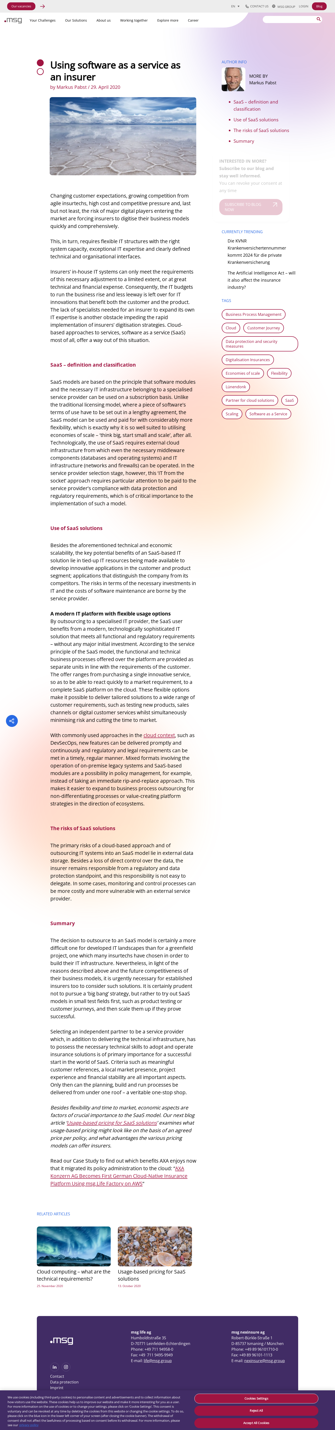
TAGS (226, 300)
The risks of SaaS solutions (261, 130)
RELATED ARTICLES (53, 1214)
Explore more (167, 20)
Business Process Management (254, 314)
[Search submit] (319, 19)
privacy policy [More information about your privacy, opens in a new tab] (28, 1425)
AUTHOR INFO (234, 62)
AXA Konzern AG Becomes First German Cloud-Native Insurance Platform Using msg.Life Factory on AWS (118, 1176)
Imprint (56, 1387)
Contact (57, 1376)
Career (193, 20)
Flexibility (279, 373)
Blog (319, 6)
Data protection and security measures (251, 344)
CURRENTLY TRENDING (242, 231)
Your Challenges (43, 20)
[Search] (292, 19)
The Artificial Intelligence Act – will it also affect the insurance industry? (262, 280)
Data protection (64, 1382)
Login (303, 6)
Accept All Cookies (256, 1423)
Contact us (256, 6)
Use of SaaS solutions (256, 120)
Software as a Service (268, 414)
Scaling (232, 414)
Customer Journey (263, 328)
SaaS (289, 400)
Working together (134, 20)
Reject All (256, 1410)
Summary (244, 141)
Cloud (231, 328)
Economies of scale (243, 373)
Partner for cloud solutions (250, 400)
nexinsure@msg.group (264, 1360)
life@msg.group (158, 1360)
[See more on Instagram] (66, 1370)
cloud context (159, 735)
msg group (283, 6)
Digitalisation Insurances (248, 359)
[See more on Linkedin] (54, 1370)
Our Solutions (76, 20)
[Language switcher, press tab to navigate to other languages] (235, 6)
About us (103, 20)
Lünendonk (236, 386)
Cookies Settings (256, 1398)
